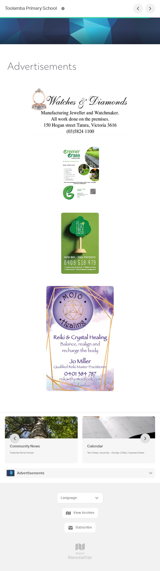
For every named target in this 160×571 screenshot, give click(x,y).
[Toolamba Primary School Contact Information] (63, 8)
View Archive (80, 513)
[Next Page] (150, 8)
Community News (25, 446)
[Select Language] (80, 498)
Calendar (95, 446)
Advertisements (30, 473)
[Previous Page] (138, 8)
